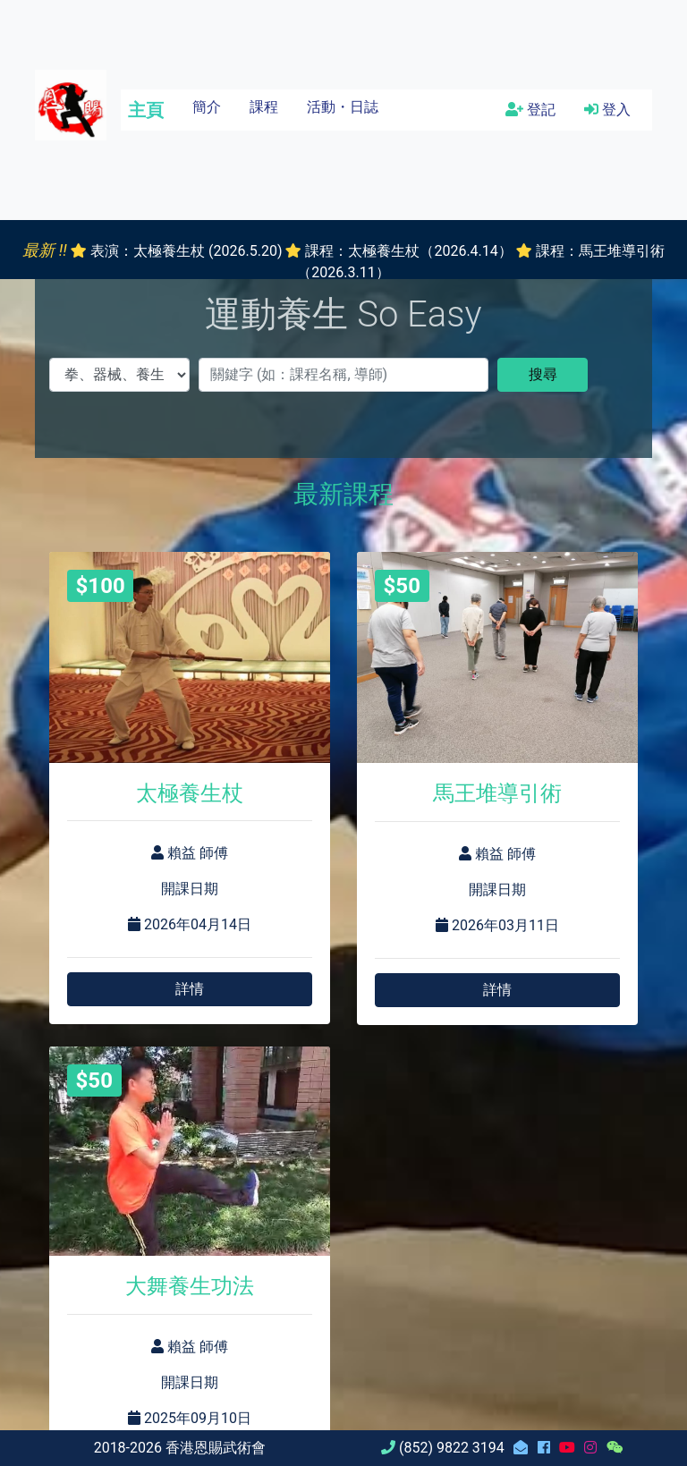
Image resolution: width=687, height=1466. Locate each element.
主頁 (146, 110)
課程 (264, 106)
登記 (530, 109)
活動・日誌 (342, 106)
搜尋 (543, 374)
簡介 (206, 106)
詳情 (189, 988)
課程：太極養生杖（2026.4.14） (408, 250)
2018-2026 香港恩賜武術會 (180, 1447)
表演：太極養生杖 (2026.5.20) (186, 250)
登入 (607, 109)
